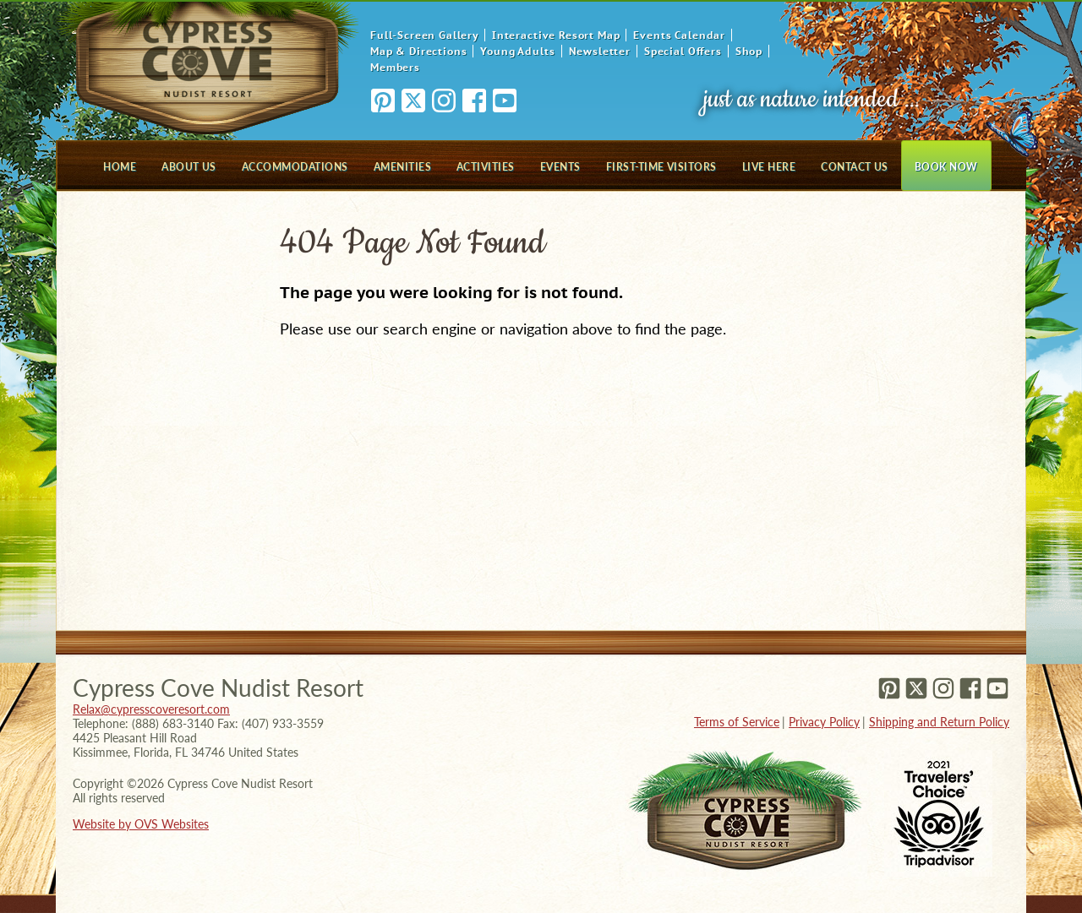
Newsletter (600, 51)
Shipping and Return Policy (939, 722)
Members (395, 67)
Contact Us (854, 166)
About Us (188, 166)
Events (560, 166)
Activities (485, 166)
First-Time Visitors (661, 166)
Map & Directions (418, 51)
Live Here (768, 166)
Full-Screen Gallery (424, 35)
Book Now (946, 166)
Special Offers (683, 51)
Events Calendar (679, 35)
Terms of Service (736, 722)
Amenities (402, 166)
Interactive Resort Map (556, 35)
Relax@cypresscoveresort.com (151, 709)
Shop (748, 51)
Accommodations (295, 166)
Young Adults (517, 51)
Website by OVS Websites (141, 824)
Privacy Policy (824, 722)
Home (119, 166)
